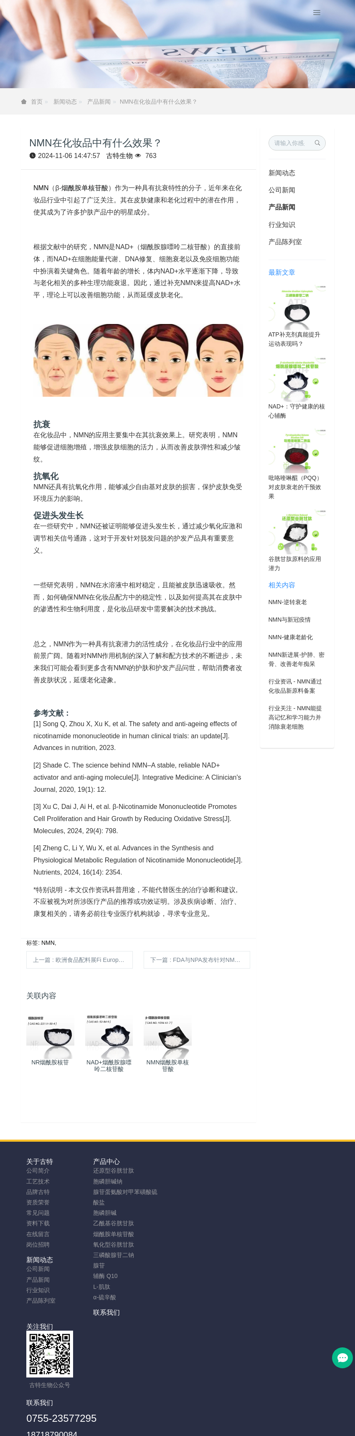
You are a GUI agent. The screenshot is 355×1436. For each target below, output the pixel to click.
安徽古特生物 (109, 1405)
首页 (37, 102)
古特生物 (119, 155)
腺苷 (111, 1265)
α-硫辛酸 (116, 1297)
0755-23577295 (218, 1330)
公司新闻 (282, 190)
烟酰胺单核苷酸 (84, 187)
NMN (40, 187)
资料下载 (38, 1223)
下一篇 (200, 959)
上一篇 (83, 959)
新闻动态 (65, 101)
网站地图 (149, 1416)
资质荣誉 (38, 1202)
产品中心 (118, 1161)
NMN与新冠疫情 (290, 619)
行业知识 (282, 224)
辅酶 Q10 (117, 1276)
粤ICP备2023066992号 (212, 1416)
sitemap (123, 1416)
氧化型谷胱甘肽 (125, 1244)
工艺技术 (38, 1181)
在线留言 (38, 1234)
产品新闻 (99, 101)
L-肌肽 (113, 1286)
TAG (172, 1416)
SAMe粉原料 (283, 1426)
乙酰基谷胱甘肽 (125, 1223)
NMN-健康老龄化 (291, 637)
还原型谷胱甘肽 (125, 1170)
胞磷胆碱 (116, 1212)
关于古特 (39, 1161)
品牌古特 (38, 1192)
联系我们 (274, 1161)
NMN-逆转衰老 (288, 602)
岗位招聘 (38, 1244)
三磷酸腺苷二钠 (125, 1255)
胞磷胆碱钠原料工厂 (170, 1426)
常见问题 (38, 1212)
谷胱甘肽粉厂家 (75, 1426)
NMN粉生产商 (119, 1426)
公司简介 (38, 1170)
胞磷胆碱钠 (119, 1181)
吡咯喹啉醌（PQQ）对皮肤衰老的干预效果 (295, 487)
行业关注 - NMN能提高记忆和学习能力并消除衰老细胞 (295, 717)
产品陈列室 (285, 241)
